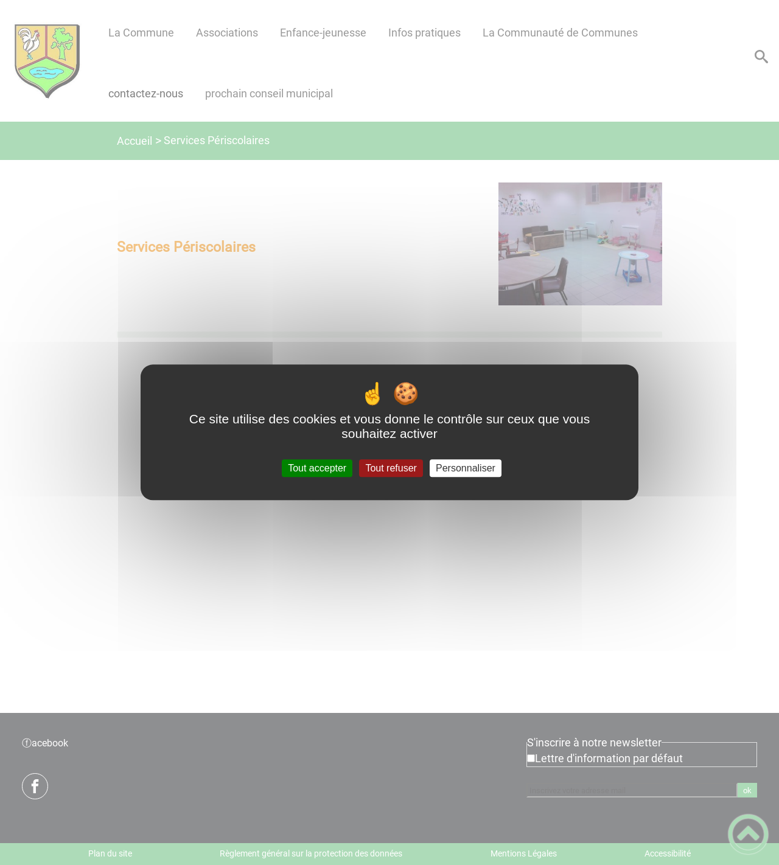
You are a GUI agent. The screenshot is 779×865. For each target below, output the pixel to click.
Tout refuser (390, 468)
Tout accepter (317, 468)
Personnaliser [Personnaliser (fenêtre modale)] (465, 468)
